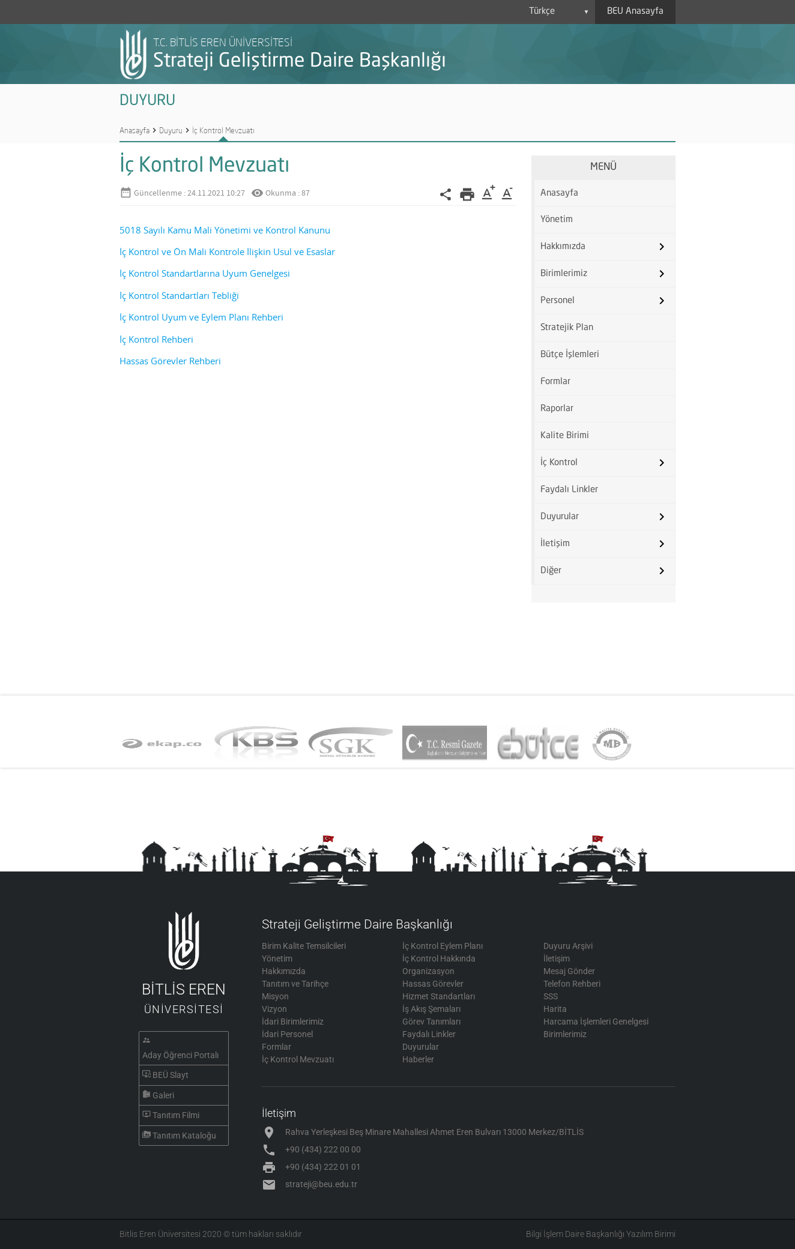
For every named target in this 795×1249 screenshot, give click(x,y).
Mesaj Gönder (569, 971)
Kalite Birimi (564, 436)
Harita (555, 1009)
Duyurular (559, 517)
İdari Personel (287, 1034)
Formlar (555, 382)
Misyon (275, 996)
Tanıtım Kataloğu (184, 1135)
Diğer (550, 571)
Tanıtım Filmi (176, 1115)
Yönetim (556, 219)
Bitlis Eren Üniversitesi (160, 1234)
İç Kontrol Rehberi (156, 339)
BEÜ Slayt (171, 1075)
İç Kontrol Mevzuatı (223, 130)
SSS (550, 996)
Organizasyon (428, 971)
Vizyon (274, 1009)
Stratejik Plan (566, 328)
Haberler (418, 1059)
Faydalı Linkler (569, 490)
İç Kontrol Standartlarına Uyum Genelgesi (204, 273)
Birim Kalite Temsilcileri (304, 946)
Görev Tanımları (431, 1021)
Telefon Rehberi (571, 984)
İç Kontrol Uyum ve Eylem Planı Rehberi (201, 317)
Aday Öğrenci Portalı (180, 1055)
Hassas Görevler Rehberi (170, 361)
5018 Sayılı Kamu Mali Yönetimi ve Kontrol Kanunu (224, 230)
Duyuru (171, 130)
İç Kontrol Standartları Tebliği (179, 295)
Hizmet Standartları (438, 996)
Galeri (163, 1095)
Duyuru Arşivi (568, 946)
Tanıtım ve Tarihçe (295, 984)
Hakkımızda (562, 246)
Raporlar (556, 409)
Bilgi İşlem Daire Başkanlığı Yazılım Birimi (601, 1234)
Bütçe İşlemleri (569, 355)
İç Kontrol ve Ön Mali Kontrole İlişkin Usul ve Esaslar (227, 251)
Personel (557, 300)
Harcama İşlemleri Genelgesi (595, 1021)
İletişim (555, 544)
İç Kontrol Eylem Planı (442, 946)
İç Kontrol (559, 463)
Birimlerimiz (563, 273)
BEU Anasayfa (635, 11)
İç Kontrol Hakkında (439, 958)
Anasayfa (134, 130)
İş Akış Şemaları (431, 1009)
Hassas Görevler (433, 984)
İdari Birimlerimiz (293, 1021)
